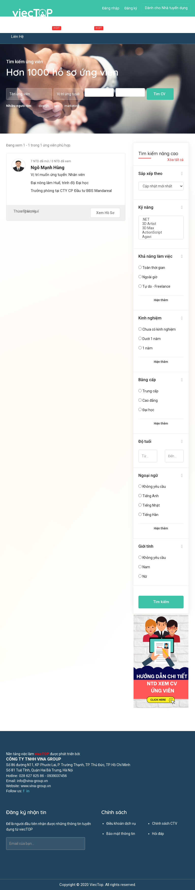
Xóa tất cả (175, 160)
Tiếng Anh (150, 496)
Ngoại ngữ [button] (148, 475)
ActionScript (161, 232)
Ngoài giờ (149, 277)
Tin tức (176, 27)
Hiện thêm (161, 300)
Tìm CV (159, 94)
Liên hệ (17, 36)
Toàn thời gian (153, 268)
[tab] (161, 174)
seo (56, 106)
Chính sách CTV (164, 823)
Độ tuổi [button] (144, 441)
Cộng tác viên (86, 27)
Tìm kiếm (161, 602)
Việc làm (48, 27)
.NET (161, 219)
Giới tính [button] (145, 546)
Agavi (161, 237)
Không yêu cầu (154, 486)
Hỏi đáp (158, 834)
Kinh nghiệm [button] (149, 318)
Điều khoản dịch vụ (121, 823)
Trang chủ (19, 27)
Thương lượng (24, 211)
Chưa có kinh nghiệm (159, 329)
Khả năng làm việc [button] (155, 256)
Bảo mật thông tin (120, 834)
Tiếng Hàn (150, 515)
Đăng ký (130, 8)
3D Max (161, 228)
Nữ (144, 576)
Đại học (148, 410)
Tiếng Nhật (151, 505)
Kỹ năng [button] (145, 207)
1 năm (147, 348)
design (44, 106)
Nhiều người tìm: (19, 106)
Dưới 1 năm (151, 339)
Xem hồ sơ (105, 213)
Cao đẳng (150, 400)
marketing (71, 106)
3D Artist (161, 224)
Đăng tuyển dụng (148, 27)
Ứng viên (118, 27)
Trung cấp (150, 391)
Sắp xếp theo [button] (150, 173)
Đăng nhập (110, 8)
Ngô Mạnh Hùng (47, 167)
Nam (146, 567)
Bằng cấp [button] (147, 379)
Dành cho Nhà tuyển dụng (166, 8)
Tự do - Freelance (156, 286)
